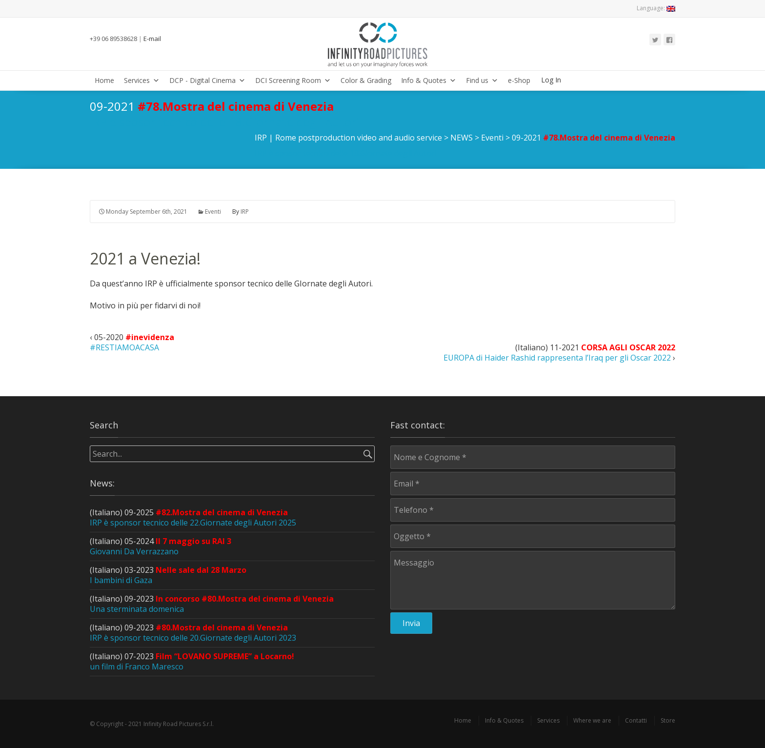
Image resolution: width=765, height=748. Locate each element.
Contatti (636, 720)
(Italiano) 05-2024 (160, 546)
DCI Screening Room (293, 80)
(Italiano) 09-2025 (193, 517)
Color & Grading (366, 80)
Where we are (592, 720)
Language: (656, 8)
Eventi (213, 211)
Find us (482, 80)
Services (142, 80)
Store (668, 720)
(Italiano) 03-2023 (168, 575)
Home (104, 80)
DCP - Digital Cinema (207, 80)
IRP (245, 211)
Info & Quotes (428, 80)
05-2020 (132, 342)
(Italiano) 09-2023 (212, 603)
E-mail (152, 38)
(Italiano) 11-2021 (559, 353)
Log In (551, 79)
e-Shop (519, 80)
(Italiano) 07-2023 (192, 661)
